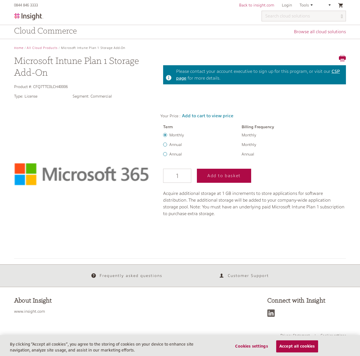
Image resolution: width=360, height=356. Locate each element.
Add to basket (224, 175)
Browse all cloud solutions (320, 31)
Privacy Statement (295, 335)
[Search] (342, 16)
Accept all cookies (297, 348)
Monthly (176, 135)
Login (287, 5)
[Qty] (177, 176)
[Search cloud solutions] (304, 16)
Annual (175, 145)
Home (19, 48)
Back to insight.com (256, 5)
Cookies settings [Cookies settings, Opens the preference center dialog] (251, 348)
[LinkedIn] (272, 313)
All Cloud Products (42, 48)
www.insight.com (29, 311)
